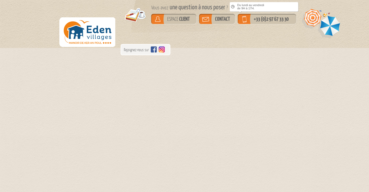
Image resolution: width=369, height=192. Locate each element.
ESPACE (178, 18)
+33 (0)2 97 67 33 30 (271, 18)
